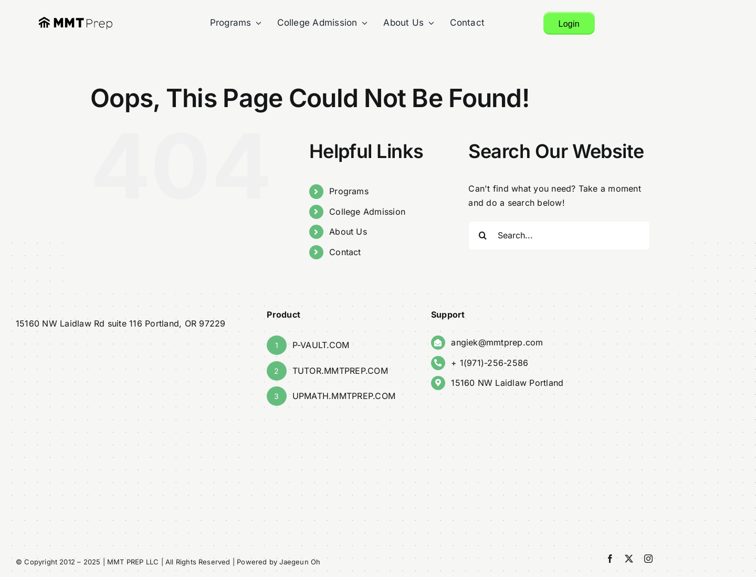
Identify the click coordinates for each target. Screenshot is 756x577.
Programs (348, 191)
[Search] (483, 235)
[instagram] (648, 558)
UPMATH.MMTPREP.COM (343, 396)
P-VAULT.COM (321, 345)
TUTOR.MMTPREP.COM (340, 370)
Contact (345, 252)
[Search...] (560, 235)
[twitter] (629, 558)
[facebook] (610, 558)
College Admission (367, 211)
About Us (347, 231)
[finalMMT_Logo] (75, 20)
